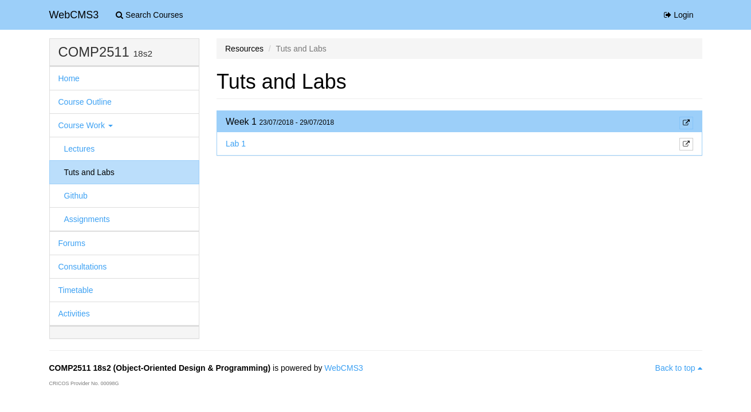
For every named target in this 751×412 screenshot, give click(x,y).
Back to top (678, 368)
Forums (71, 243)
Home (69, 78)
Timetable (75, 290)
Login (678, 14)
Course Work (85, 125)
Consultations (82, 266)
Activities (74, 313)
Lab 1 (236, 143)
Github (76, 195)
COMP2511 (93, 52)
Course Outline (85, 101)
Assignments (87, 219)
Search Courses (149, 14)
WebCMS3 (74, 15)
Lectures (79, 148)
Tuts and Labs (89, 172)
